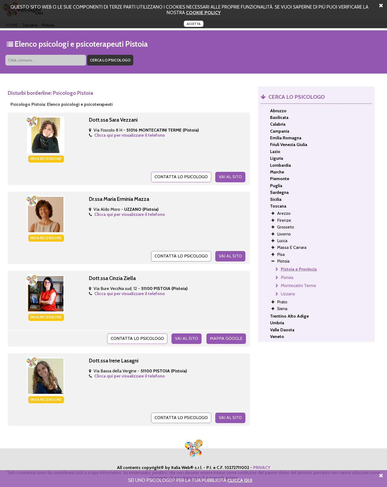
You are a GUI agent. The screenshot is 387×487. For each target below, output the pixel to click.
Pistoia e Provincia (299, 269)
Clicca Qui (239, 480)
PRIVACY (261, 467)
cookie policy (203, 12)
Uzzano (288, 293)
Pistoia (287, 277)
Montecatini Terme (298, 285)
